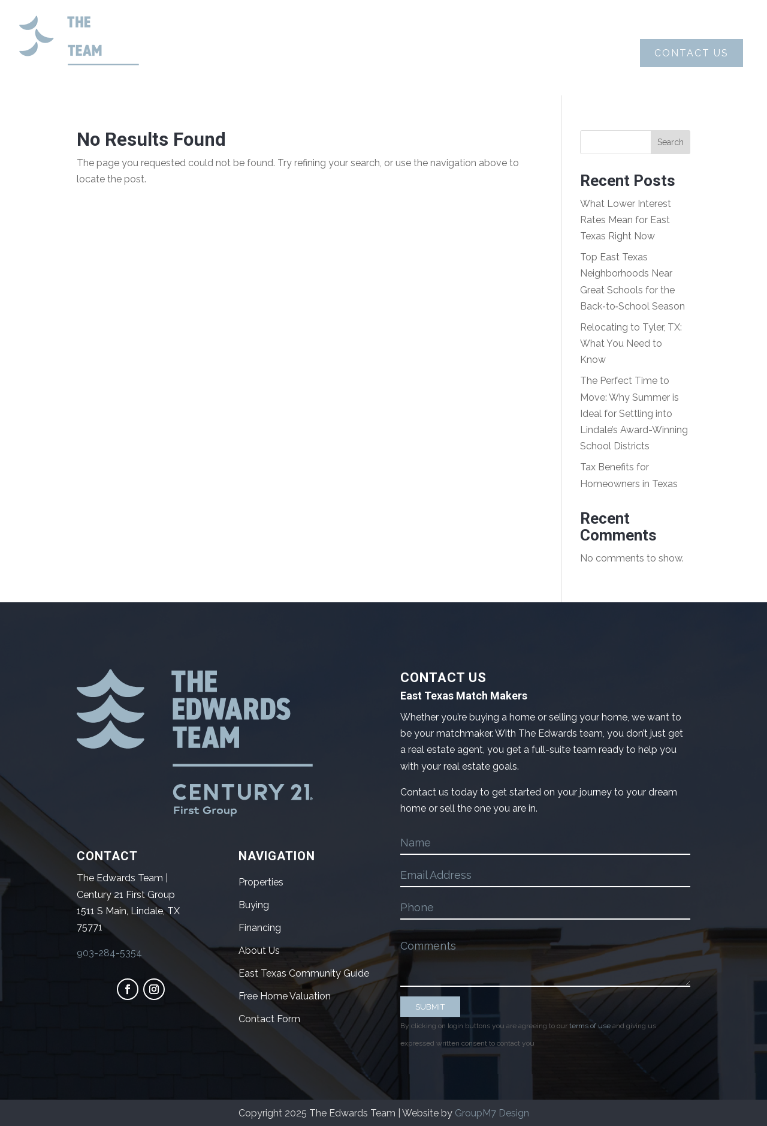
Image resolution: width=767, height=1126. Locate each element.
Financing (259, 927)
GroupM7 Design (492, 1113)
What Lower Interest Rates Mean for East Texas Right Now (625, 220)
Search (670, 142)
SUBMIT (430, 1006)
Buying (307, 53)
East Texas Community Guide (303, 973)
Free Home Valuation (284, 996)
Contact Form (269, 1019)
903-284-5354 (109, 953)
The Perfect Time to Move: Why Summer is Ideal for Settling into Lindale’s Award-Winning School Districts (634, 413)
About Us (219, 53)
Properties (492, 53)
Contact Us (691, 53)
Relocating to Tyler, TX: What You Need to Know (631, 343)
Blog (574, 53)
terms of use (590, 1026)
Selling (396, 53)
